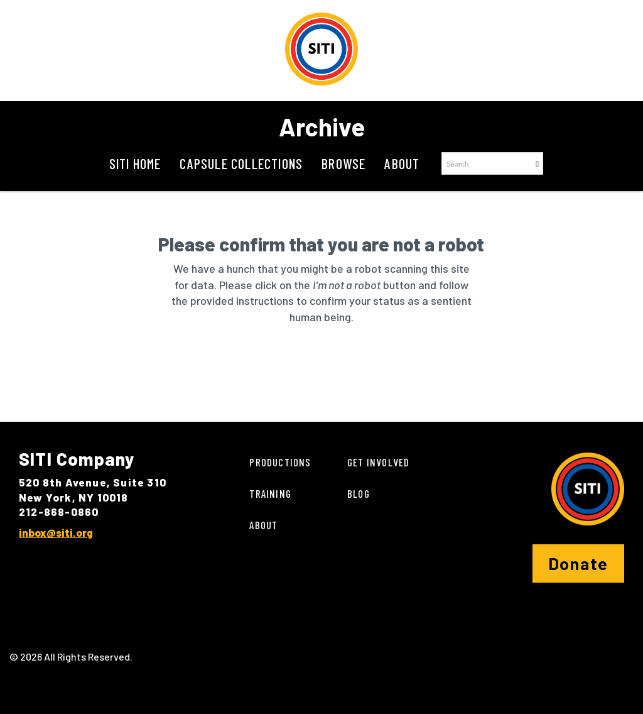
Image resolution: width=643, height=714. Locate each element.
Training (270, 493)
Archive (322, 126)
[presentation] (340, 365)
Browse (343, 163)
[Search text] (486, 163)
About (401, 163)
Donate (578, 563)
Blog (358, 493)
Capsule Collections (241, 163)
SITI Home (135, 163)
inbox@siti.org (56, 532)
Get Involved (378, 462)
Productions (280, 462)
